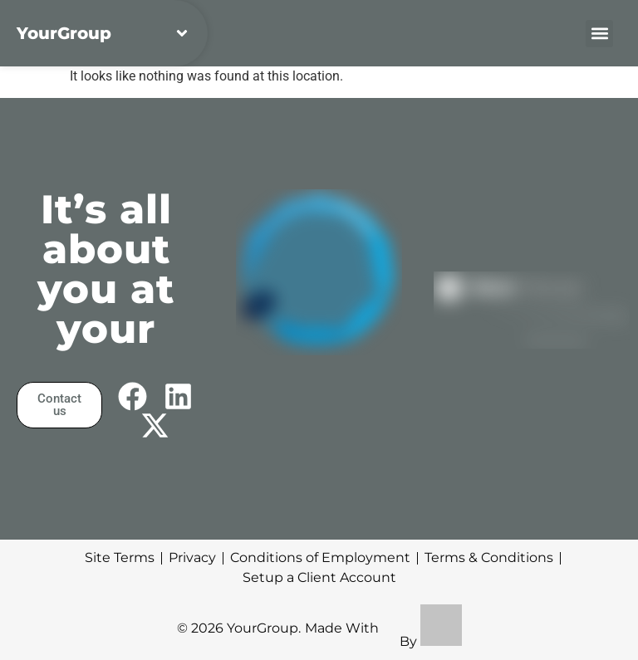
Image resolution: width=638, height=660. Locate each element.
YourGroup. (264, 628)
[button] (599, 33)
